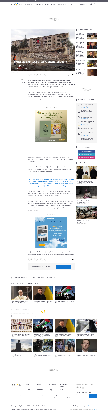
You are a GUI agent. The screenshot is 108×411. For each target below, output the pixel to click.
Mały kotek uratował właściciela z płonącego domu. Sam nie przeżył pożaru (42, 355)
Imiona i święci (41, 399)
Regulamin (18, 409)
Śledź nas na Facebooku (86, 151)
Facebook (91, 0)
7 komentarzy (84, 107)
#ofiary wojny (40, 277)
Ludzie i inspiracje (66, 397)
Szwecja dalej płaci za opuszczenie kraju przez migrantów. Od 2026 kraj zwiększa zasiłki (85, 335)
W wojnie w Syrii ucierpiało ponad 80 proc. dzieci (85, 201)
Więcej (70, 4)
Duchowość (40, 395)
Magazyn (17, 0)
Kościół (28, 390)
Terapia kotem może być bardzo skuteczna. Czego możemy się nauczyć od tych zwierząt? (80, 36)
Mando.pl (36, 406)
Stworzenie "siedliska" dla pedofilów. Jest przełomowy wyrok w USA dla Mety (86, 354)
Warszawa (82, 4)
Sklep (42, 0)
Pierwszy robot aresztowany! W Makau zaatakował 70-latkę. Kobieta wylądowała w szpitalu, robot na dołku (64, 355)
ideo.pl (95, 409)
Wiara (47, 4)
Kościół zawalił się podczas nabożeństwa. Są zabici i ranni (80, 62)
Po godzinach (61, 4)
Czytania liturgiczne (54, 395)
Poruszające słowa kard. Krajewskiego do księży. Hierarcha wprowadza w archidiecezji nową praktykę (88, 140)
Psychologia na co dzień (55, 397)
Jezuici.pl (14, 406)
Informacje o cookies (48, 409)
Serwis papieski (29, 395)
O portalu (13, 409)
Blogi (32, 0)
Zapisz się (93, 396)
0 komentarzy (84, 118)
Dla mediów (36, 409)
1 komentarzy (84, 113)
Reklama (41, 409)
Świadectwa (40, 397)
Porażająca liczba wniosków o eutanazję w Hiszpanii (19, 354)
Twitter (93, 0)
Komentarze (39, 4)
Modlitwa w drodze (25, 0)
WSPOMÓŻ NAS (92, 406)
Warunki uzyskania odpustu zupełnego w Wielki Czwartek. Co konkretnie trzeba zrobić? (80, 73)
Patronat (54, 409)
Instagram (83, 387)
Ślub (27, 399)
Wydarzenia (29, 4)
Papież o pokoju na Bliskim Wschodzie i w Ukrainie (20, 302)
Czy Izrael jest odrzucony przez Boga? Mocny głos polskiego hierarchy (87, 128)
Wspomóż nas (63, 267)
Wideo (53, 4)
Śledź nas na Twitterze (86, 154)
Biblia (12, 0)
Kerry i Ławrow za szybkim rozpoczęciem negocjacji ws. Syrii (85, 182)
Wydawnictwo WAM (25, 406)
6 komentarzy (84, 129)
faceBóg (37, 0)
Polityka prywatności (25, 409)
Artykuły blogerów (30, 397)
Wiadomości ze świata (22, 68)
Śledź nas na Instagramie (86, 157)
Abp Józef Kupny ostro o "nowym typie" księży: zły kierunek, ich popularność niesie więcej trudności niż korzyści (80, 46)
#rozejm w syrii (51, 277)
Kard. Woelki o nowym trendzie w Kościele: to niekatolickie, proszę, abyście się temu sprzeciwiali (80, 55)
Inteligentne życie (64, 385)
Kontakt (31, 409)
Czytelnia (40, 390)
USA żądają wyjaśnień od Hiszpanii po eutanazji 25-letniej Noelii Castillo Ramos (21, 335)
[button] (91, 4)
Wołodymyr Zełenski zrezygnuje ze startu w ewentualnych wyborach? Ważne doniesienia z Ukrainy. (63, 335)
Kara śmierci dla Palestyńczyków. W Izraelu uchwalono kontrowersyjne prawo (64, 303)
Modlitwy (52, 399)
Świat (15, 68)
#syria (33, 277)
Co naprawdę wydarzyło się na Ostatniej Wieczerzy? (87, 133)
